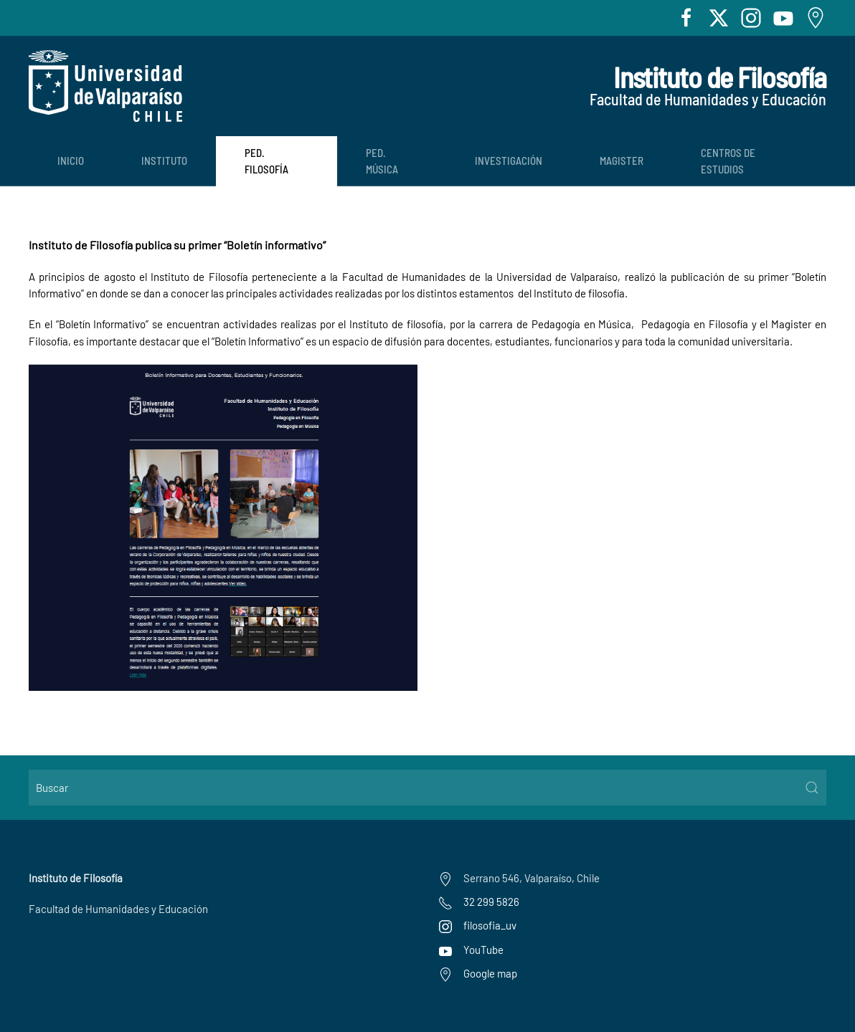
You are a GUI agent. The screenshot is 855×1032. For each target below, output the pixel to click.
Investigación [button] (508, 160)
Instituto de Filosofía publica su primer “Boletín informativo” (177, 245)
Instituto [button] (164, 160)
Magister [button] (621, 160)
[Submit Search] (812, 788)
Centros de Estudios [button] (728, 161)
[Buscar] (427, 788)
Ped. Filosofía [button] (266, 161)
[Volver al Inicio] (105, 86)
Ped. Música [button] (382, 161)
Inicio (70, 160)
